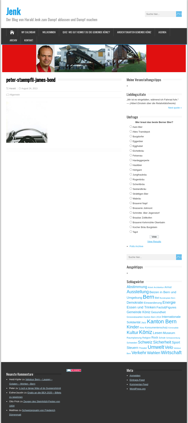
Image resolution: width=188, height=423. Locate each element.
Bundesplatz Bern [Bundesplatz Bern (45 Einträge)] (167, 298)
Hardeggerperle (141, 160)
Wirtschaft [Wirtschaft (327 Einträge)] (171, 352)
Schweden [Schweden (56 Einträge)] (132, 342)
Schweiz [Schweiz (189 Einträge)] (145, 342)
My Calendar (28, 32)
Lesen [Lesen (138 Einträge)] (157, 333)
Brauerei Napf (140, 203)
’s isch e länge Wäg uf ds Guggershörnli (40, 388)
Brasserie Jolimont (142, 208)
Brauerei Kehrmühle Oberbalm (149, 222)
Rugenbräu (138, 179)
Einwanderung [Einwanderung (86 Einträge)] (153, 302)
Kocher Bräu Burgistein (145, 227)
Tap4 (135, 232)
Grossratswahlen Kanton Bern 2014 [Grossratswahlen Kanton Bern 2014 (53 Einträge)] (144, 317)
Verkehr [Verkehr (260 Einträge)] (138, 352)
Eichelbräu (138, 150)
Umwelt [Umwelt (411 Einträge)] (156, 347)
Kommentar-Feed (139, 384)
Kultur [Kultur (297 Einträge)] (132, 332)
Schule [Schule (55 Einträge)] (162, 338)
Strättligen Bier (140, 193)
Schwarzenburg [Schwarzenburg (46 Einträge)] (173, 338)
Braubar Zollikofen (142, 217)
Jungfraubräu (140, 174)
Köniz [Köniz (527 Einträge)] (145, 332)
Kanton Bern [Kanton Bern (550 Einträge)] (161, 321)
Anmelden (135, 375)
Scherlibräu (139, 184)
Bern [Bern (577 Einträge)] (148, 297)
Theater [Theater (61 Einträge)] (143, 348)
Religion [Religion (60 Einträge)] (146, 337)
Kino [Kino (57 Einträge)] (142, 327)
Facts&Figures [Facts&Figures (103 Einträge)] (166, 307)
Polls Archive (136, 246)
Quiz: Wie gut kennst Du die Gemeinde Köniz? (86, 32)
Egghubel (138, 146)
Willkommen (48, 32)
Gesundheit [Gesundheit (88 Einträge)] (158, 312)
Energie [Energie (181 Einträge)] (169, 302)
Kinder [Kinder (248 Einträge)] (133, 327)
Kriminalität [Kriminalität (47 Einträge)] (173, 328)
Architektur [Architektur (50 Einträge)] (159, 287)
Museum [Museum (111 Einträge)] (169, 333)
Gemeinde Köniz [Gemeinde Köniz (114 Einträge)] (138, 312)
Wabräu (137, 198)
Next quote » (175, 107)
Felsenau (137, 155)
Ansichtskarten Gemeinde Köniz (134, 32)
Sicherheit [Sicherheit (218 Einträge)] (162, 342)
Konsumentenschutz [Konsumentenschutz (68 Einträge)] (156, 327)
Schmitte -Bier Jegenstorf (146, 213)
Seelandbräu (139, 189)
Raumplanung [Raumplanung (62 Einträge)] (134, 337)
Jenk (13, 11)
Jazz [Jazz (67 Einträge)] (143, 322)
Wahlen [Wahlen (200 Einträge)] (153, 353)
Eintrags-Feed (137, 380)
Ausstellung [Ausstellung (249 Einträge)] (138, 291)
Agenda (162, 32)
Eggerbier (138, 141)
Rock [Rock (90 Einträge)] (154, 337)
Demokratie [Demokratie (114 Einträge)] (135, 302)
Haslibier (137, 165)
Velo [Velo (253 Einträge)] (169, 347)
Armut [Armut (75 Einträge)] (167, 287)
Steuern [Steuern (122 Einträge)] (132, 348)
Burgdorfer (138, 136)
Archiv (13, 40)
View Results (154, 241)
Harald (12, 88)
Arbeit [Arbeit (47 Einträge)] (150, 287)
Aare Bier (137, 127)
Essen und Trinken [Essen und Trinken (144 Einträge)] (141, 307)
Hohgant (137, 170)
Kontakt (28, 40)
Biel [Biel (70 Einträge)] (157, 297)
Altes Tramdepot (141, 131)
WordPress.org (137, 388)
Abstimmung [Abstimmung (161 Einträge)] (137, 287)
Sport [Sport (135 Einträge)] (176, 342)
